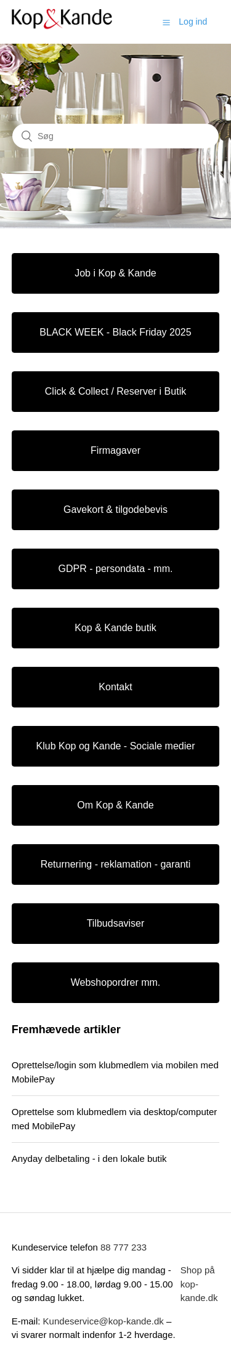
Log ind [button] (193, 21)
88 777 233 (123, 1247)
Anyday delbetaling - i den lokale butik (89, 1158)
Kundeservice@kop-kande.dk (104, 1321)
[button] (166, 22)
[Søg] (115, 136)
